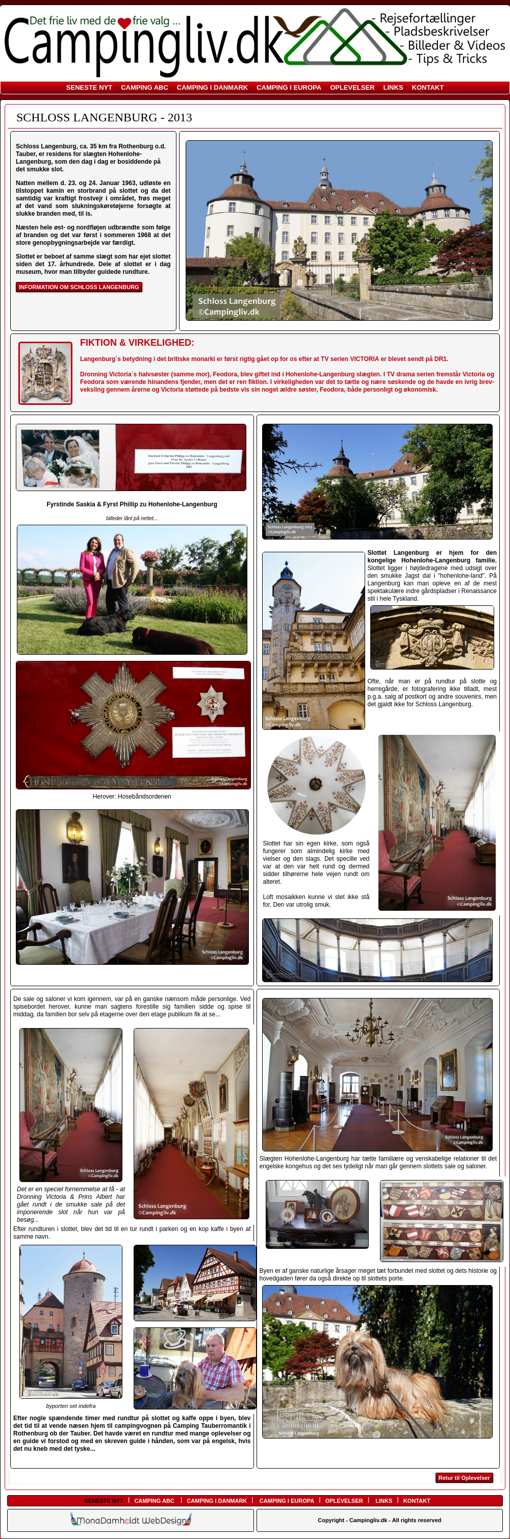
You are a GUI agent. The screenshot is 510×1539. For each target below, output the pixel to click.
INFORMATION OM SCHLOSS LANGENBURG (79, 287)
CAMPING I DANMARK (212, 87)
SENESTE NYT (89, 87)
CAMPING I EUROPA (289, 87)
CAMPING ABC (144, 87)
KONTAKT (428, 87)
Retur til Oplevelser (464, 1478)
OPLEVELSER (352, 87)
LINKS (393, 87)
